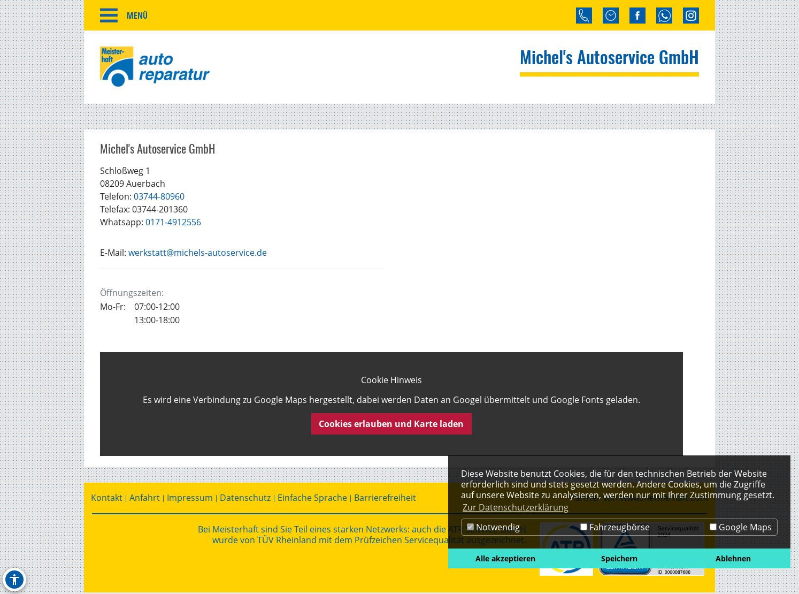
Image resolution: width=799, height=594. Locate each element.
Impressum (190, 499)
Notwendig (493, 527)
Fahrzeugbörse (615, 527)
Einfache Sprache (312, 499)
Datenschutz (245, 499)
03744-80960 (159, 198)
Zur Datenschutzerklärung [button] (515, 507)
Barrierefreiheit (385, 499)
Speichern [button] (619, 558)
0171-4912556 (173, 224)
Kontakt (106, 499)
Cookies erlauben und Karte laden (391, 425)
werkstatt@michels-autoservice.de (197, 254)
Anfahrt (144, 499)
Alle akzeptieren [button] (505, 558)
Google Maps (741, 527)
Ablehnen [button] (733, 558)
